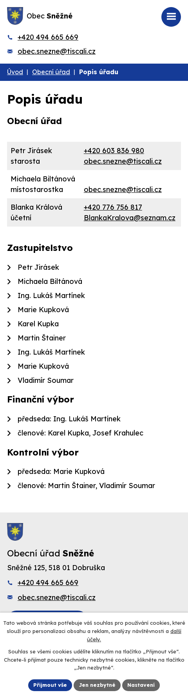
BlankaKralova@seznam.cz (129, 217)
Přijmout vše (50, 685)
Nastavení (141, 685)
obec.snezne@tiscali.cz (57, 51)
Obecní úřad (51, 72)
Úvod (15, 72)
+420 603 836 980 (114, 150)
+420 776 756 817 (113, 207)
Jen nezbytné (97, 685)
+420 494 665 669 (48, 37)
